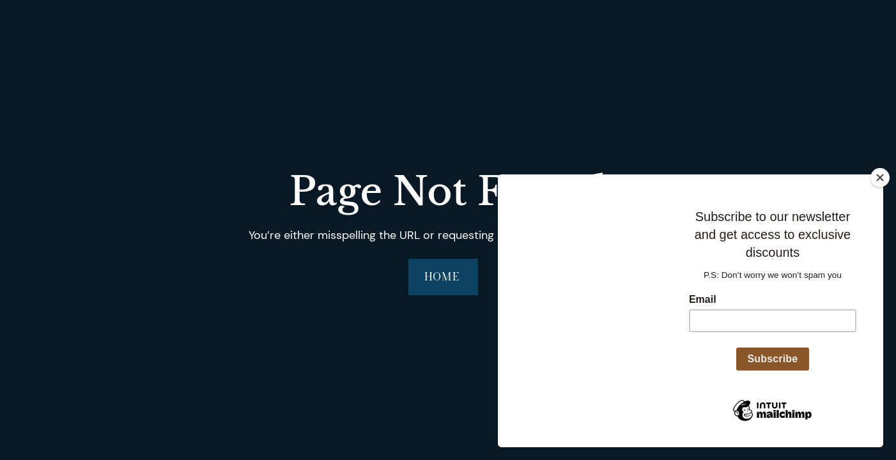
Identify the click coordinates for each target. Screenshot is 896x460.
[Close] (880, 177)
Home (443, 276)
